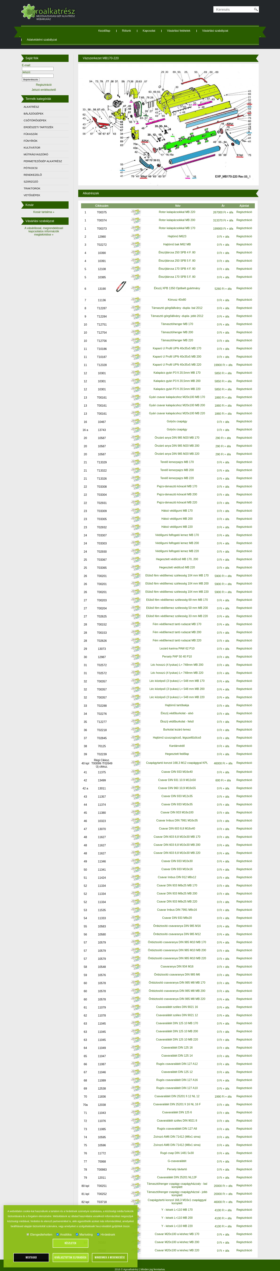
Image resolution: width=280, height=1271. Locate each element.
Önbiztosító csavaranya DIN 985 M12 (175, 928)
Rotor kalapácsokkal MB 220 (175, 204)
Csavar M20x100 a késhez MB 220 (174, 1245)
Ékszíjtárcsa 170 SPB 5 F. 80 (174, 271)
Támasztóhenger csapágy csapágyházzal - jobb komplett (174, 1188)
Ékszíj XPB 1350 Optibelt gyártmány (175, 283)
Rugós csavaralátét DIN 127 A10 (175, 1083)
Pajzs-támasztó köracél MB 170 (175, 481)
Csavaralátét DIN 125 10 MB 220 (175, 1034)
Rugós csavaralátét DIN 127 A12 (175, 1058)
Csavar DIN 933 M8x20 (175, 912)
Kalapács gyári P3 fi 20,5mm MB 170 (174, 367)
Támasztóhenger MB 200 (175, 327)
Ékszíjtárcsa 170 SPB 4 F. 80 (174, 263)
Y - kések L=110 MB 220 (174, 1221)
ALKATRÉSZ (38, 106)
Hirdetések (106, 1234)
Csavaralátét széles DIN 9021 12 (175, 1010)
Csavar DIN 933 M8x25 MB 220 (175, 896)
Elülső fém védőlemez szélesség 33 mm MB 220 (175, 611)
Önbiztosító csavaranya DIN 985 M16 (175, 920)
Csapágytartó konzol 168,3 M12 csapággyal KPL (175, 757)
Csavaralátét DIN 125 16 (174, 1042)
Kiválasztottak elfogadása (70, 1257)
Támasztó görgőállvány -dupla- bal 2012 (174, 302)
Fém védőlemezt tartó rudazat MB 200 (175, 627)
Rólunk (129, 30)
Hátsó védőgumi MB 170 (174, 505)
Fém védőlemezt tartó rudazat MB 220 (175, 635)
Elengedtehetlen (39, 1234)
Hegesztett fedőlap (175, 748)
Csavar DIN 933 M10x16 (174, 864)
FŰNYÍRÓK (38, 140)
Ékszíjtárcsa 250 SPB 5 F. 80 (174, 255)
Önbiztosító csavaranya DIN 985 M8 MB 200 (175, 985)
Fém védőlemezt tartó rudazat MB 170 (175, 619)
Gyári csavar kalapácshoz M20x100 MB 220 (175, 408)
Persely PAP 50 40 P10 (175, 651)
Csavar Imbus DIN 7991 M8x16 (175, 904)
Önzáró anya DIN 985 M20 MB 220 (174, 448)
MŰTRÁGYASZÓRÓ (43, 154)
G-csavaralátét (175, 1156)
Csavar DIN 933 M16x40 (174, 766)
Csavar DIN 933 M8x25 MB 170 (175, 880)
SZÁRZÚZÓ (38, 181)
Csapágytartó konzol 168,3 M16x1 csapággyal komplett (175, 1197)
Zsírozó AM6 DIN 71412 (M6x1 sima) (174, 1131)
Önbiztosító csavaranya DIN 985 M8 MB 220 (175, 993)
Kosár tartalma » (49, 212)
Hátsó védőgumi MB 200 (174, 513)
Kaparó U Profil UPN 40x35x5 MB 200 (175, 351)
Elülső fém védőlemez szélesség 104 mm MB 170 (174, 570)
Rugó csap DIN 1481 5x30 (175, 1147)
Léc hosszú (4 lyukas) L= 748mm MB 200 (174, 659)
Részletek (70, 1243)
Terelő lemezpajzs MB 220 (175, 473)
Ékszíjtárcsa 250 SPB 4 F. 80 (174, 247)
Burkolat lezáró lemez (175, 724)
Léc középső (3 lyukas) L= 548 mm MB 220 (174, 692)
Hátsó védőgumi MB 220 (174, 521)
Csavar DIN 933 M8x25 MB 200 (175, 888)
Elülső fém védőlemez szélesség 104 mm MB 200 (174, 578)
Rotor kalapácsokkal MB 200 (175, 213)
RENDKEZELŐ (40, 174)
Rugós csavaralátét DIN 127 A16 (175, 1074)
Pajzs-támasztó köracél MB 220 (175, 497)
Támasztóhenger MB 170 (175, 319)
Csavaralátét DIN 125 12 (174, 1066)
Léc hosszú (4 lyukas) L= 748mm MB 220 (174, 667)
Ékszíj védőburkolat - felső (175, 716)
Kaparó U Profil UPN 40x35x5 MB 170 (175, 343)
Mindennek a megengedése (110, 1257)
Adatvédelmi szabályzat (49, 39)
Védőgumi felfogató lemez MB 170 (175, 529)
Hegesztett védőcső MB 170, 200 (175, 554)
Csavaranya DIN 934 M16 (174, 961)
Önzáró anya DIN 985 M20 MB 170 (174, 432)
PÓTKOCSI (38, 167)
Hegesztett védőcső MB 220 (175, 562)
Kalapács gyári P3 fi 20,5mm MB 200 (174, 375)
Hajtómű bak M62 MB (175, 239)
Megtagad (31, 1257)
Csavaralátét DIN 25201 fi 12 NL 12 (174, 1091)
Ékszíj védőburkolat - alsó (175, 708)
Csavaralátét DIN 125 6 (175, 1107)
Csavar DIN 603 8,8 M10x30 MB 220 (174, 847)
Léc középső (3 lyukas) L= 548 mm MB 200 (174, 683)
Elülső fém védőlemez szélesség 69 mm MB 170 (175, 594)
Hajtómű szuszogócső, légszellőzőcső (175, 732)
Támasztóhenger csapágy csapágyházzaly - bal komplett (175, 1180)
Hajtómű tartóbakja (175, 700)
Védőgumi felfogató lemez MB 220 (175, 546)
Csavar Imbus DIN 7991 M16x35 (175, 815)
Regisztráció (238, 204)
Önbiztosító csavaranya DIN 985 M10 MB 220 (175, 953)
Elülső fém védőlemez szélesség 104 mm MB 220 (174, 586)
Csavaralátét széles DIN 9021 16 (175, 1001)
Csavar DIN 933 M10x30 (174, 856)
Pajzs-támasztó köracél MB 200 (175, 489)
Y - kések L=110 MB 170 (174, 1204)
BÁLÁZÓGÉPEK (41, 113)
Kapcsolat (152, 30)
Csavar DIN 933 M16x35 (174, 799)
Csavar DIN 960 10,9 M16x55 (175, 783)
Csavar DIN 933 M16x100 (174, 807)
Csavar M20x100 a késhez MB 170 (174, 1229)
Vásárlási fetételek (181, 30)
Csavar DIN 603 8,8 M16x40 (175, 823)
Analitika (63, 1234)
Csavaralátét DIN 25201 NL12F (175, 1172)
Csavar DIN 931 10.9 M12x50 (175, 775)
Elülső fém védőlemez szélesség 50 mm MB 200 (175, 602)
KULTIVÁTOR (39, 147)
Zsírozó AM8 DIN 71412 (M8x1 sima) (174, 1139)
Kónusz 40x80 (175, 294)
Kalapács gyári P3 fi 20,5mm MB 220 (174, 383)
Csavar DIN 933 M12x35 (174, 791)
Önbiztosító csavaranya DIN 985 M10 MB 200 (175, 945)
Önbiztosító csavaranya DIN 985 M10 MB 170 (175, 937)
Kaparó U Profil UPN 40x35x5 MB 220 (175, 359)
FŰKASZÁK (38, 133)
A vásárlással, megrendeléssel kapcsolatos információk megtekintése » (49, 231)
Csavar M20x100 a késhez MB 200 (174, 1237)
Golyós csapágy (175, 416)
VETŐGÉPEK (39, 195)
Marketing (84, 1234)
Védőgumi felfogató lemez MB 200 (175, 538)
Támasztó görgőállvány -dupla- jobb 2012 (175, 310)
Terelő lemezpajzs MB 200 (175, 465)
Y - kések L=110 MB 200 (174, 1212)
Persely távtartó (175, 1164)
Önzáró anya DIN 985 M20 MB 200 (174, 440)
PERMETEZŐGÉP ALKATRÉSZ (50, 161)
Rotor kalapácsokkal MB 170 (175, 222)
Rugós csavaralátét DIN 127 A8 (175, 1123)
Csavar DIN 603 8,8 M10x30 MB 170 (174, 831)
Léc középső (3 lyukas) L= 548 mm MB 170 (174, 675)
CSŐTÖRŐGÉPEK (42, 120)
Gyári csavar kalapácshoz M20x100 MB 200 (175, 400)
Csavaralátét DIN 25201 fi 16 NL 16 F (175, 1099)
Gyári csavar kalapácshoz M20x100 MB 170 (175, 392)
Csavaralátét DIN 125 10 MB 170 (175, 1018)
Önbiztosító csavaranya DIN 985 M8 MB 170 (175, 977)
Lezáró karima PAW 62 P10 (174, 643)
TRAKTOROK (39, 188)
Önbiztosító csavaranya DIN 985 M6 (175, 969)
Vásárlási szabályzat (218, 30)
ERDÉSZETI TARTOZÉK (45, 127)
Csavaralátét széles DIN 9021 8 (175, 1115)
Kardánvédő (174, 740)
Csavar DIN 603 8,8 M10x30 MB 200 (174, 839)
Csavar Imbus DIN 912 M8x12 (175, 872)
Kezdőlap (107, 30)
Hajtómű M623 (175, 231)
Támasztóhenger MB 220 (175, 335)
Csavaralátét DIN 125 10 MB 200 (175, 1026)
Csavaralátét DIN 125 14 (174, 1050)
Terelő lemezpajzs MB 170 (175, 457)
